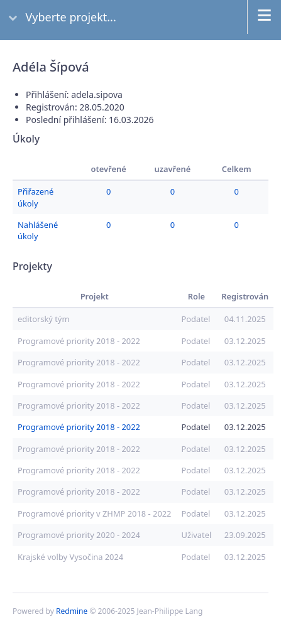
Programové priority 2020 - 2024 (79, 534)
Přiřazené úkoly (35, 197)
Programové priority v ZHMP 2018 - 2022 (94, 513)
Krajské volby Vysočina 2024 (70, 556)
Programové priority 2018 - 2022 (79, 341)
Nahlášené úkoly (38, 230)
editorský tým (43, 319)
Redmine (71, 611)
